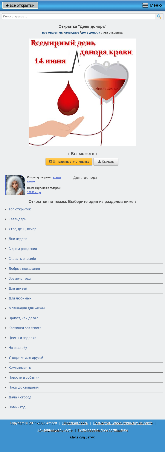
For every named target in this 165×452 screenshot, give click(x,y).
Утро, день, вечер (22, 229)
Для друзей (18, 288)
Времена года (20, 278)
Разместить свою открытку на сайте (122, 423)
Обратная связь (75, 423)
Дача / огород (20, 397)
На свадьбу (18, 348)
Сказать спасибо (22, 259)
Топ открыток (20, 209)
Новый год (17, 407)
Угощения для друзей (26, 358)
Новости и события (24, 377)
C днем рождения (23, 249)
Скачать (106, 161)
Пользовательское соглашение (103, 430)
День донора (91, 32)
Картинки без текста (25, 328)
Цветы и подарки (22, 338)
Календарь (71, 32)
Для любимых (20, 298)
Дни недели (18, 239)
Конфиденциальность (55, 430)
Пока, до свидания (24, 387)
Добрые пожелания (24, 269)
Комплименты (20, 368)
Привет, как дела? (23, 318)
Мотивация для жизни (27, 308)
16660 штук (34, 192)
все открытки (20, 5)
